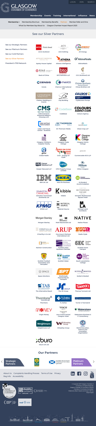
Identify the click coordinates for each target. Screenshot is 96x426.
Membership (36, 16)
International (69, 16)
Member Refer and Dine (78, 22)
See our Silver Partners (14, 59)
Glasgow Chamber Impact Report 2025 (62, 26)
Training (57, 16)
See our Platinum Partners (16, 49)
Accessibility (18, 376)
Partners (64, 22)
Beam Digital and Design (82, 391)
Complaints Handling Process (26, 373)
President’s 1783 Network (15, 63)
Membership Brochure (30, 22)
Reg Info (7, 376)
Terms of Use (46, 373)
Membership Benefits (50, 22)
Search (91, 2)
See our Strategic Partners (16, 45)
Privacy (57, 373)
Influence (82, 16)
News (92, 16)
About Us (7, 373)
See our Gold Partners (14, 54)
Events (47, 16)
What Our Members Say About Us (32, 26)
